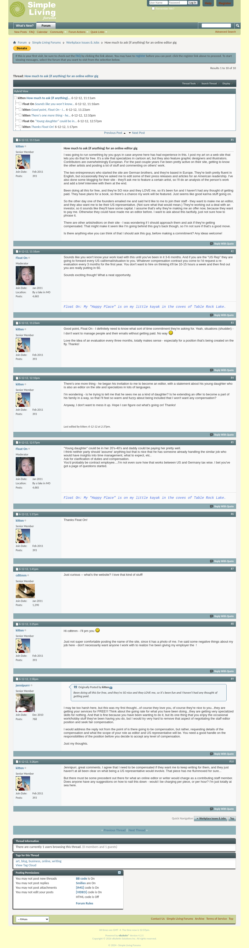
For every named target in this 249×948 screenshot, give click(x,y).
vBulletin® (124, 935)
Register (225, 3)
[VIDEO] (81, 892)
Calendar (42, 31)
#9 (232, 679)
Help (208, 3)
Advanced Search (225, 31)
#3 (232, 322)
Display (226, 83)
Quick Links (97, 31)
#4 (232, 377)
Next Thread (137, 830)
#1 (232, 139)
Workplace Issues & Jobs (82, 42)
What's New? (25, 25)
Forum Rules (84, 903)
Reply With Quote (222, 243)
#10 (231, 761)
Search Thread (209, 83)
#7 (232, 568)
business (34, 861)
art (18, 861)
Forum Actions (77, 31)
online (46, 861)
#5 (232, 442)
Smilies (81, 883)
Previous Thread (115, 830)
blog (24, 861)
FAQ (32, 31)
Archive (199, 918)
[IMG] (80, 888)
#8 (232, 623)
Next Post (138, 133)
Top (232, 818)
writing (57, 861)
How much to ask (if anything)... (48, 98)
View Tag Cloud (26, 865)
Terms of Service (216, 918)
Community (56, 31)
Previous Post (113, 133)
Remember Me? (163, 8)
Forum (46, 25)
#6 (232, 514)
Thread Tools (189, 83)
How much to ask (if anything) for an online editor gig (61, 76)
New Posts (20, 31)
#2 (232, 251)
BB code (81, 879)
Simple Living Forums (46, 42)
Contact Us (158, 918)
